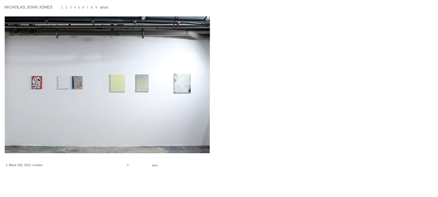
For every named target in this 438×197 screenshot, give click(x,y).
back (155, 165)
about (104, 7)
